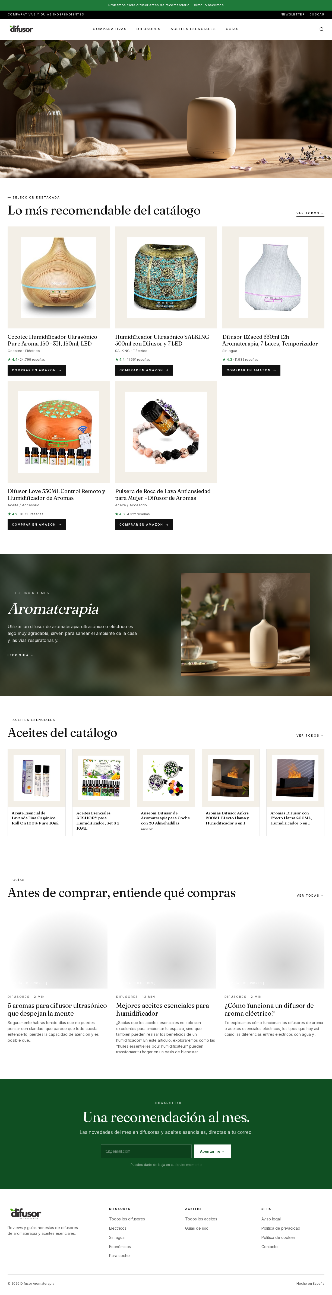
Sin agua (117, 1237)
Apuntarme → (212, 1151)
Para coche (119, 1255)
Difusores (148, 29)
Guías (232, 29)
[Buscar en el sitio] (321, 29)
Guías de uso (196, 1228)
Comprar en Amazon (36, 370)
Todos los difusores (127, 1219)
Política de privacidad (280, 1228)
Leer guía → (21, 655)
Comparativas (110, 29)
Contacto (269, 1246)
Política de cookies (278, 1237)
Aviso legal (271, 1219)
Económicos (120, 1246)
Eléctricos (118, 1228)
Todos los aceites (201, 1219)
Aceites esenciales (193, 29)
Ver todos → (310, 213)
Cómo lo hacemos (208, 5)
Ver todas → (310, 895)
